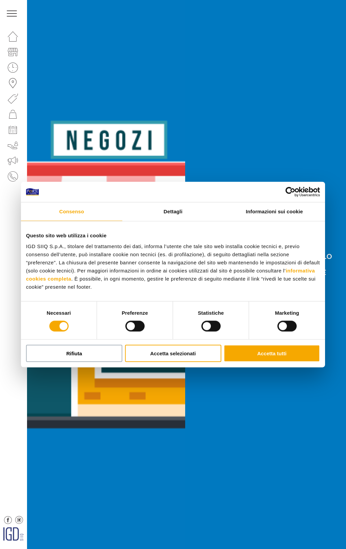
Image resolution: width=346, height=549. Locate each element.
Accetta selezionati (173, 353)
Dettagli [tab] (173, 211)
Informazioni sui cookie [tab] (274, 211)
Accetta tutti (272, 353)
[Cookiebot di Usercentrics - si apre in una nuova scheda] (290, 192)
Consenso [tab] (71, 211)
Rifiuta (74, 353)
